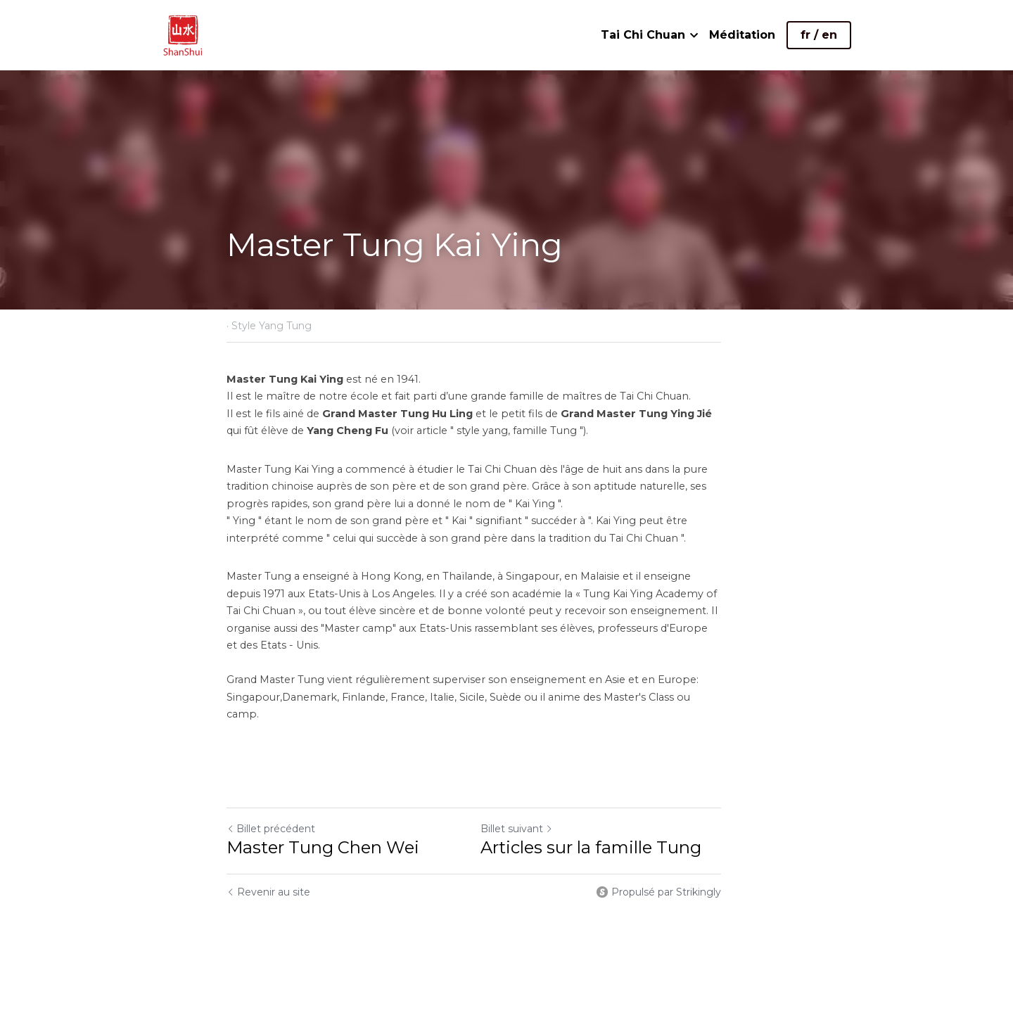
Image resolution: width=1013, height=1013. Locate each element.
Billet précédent (271, 794)
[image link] (183, 34)
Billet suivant (550, 794)
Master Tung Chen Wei (323, 813)
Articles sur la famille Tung (624, 813)
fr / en (819, 35)
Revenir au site (268, 857)
